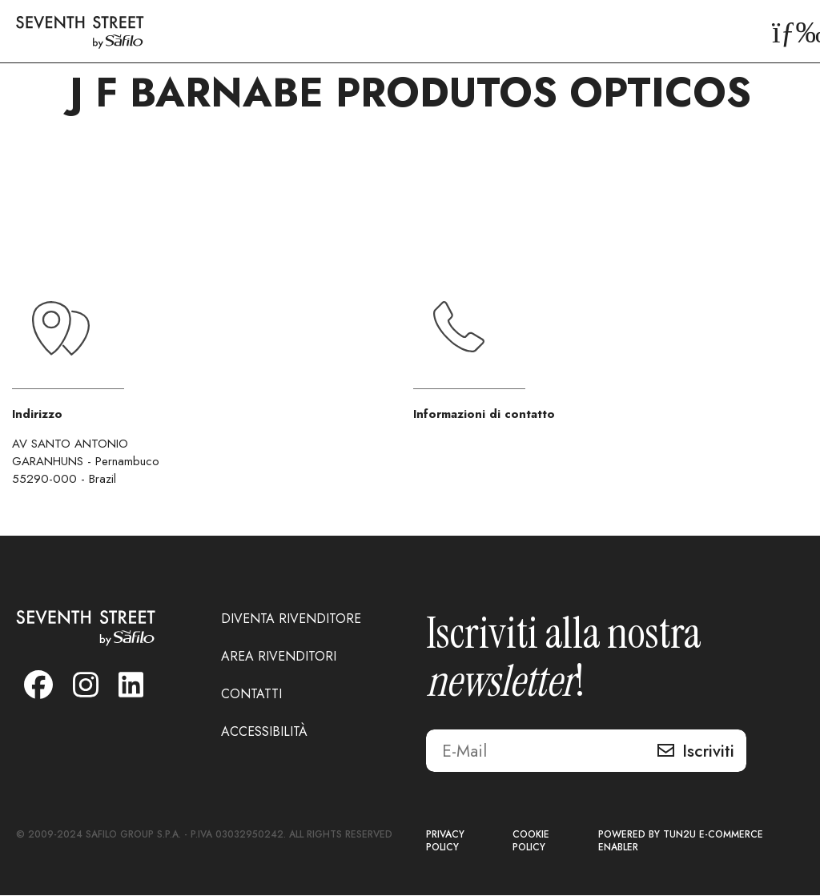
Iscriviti (708, 752)
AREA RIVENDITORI (278, 657)
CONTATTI (251, 694)
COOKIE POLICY (530, 842)
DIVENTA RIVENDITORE (291, 619)
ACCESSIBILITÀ (264, 732)
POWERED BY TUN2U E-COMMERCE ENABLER (680, 842)
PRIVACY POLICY (445, 842)
